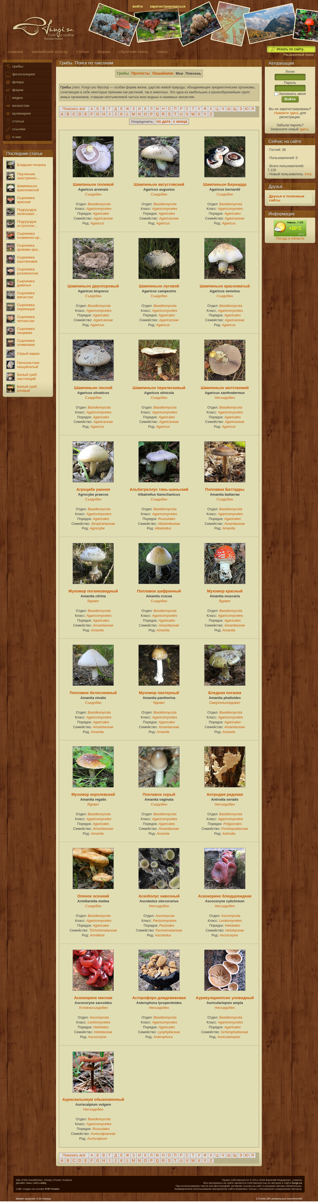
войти (137, 6)
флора (14, 82)
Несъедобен (225, 398)
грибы (14, 66)
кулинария (18, 113)
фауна (14, 90)
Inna (308, 174)
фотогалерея (20, 74)
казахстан (17, 105)
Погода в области (290, 238)
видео (14, 98)
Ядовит (93, 601)
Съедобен (93, 194)
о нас (13, 137)
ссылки (15, 129)
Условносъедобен (93, 1008)
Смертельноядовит (224, 703)
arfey (43, 1182)
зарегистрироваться (168, 6)
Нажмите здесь (286, 113)
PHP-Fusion (52, 1188)
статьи (14, 121)
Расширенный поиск (298, 55)
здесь (304, 129)
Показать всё (74, 109)
